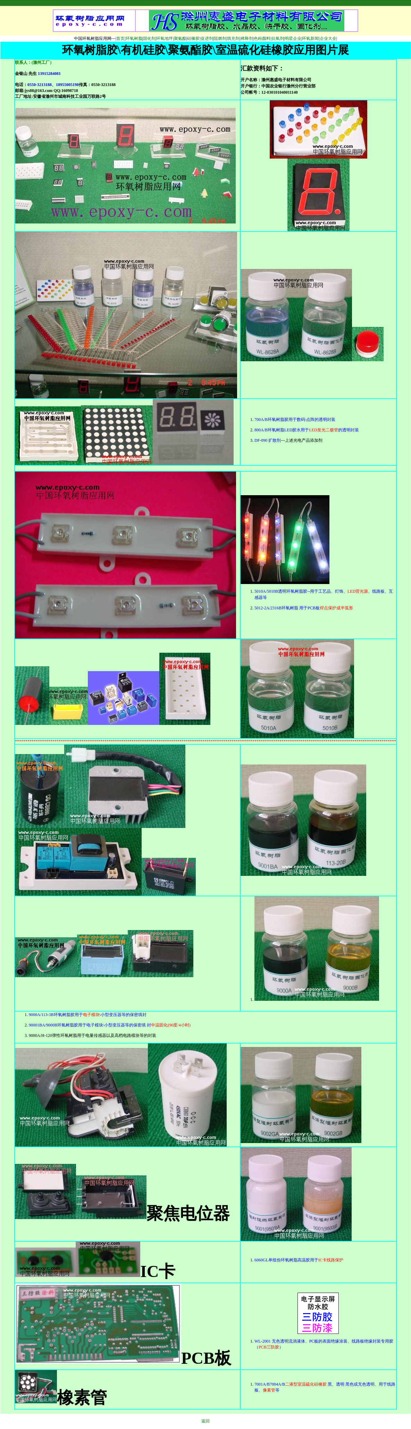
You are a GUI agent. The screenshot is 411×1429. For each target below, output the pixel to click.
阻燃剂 (220, 38)
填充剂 (233, 38)
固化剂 (149, 38)
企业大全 (328, 38)
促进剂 (207, 38)
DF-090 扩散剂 (267, 440)
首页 (120, 38)
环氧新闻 (310, 38)
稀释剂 (247, 38)
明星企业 (293, 38)
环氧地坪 (164, 38)
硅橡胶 (193, 38)
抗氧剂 (277, 38)
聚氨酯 (180, 38)
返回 (205, 1421)
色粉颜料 (262, 38)
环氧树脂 (134, 38)
